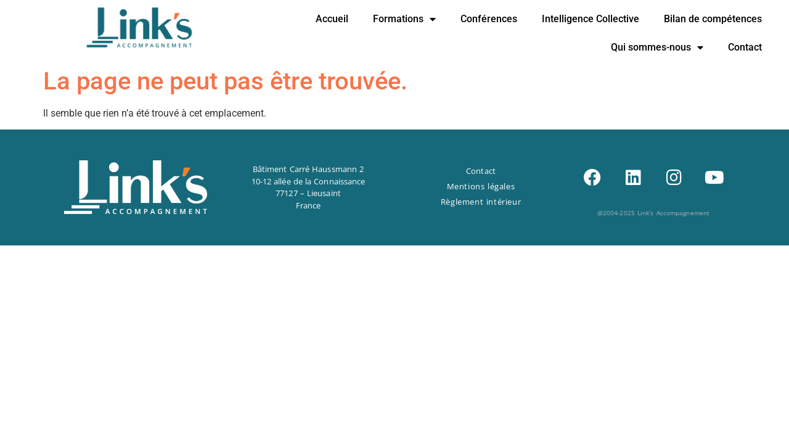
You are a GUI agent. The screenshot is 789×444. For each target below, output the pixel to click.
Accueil (332, 19)
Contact (745, 47)
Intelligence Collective (590, 19)
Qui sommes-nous (657, 47)
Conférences (488, 19)
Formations (404, 19)
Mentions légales (481, 186)
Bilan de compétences (713, 19)
